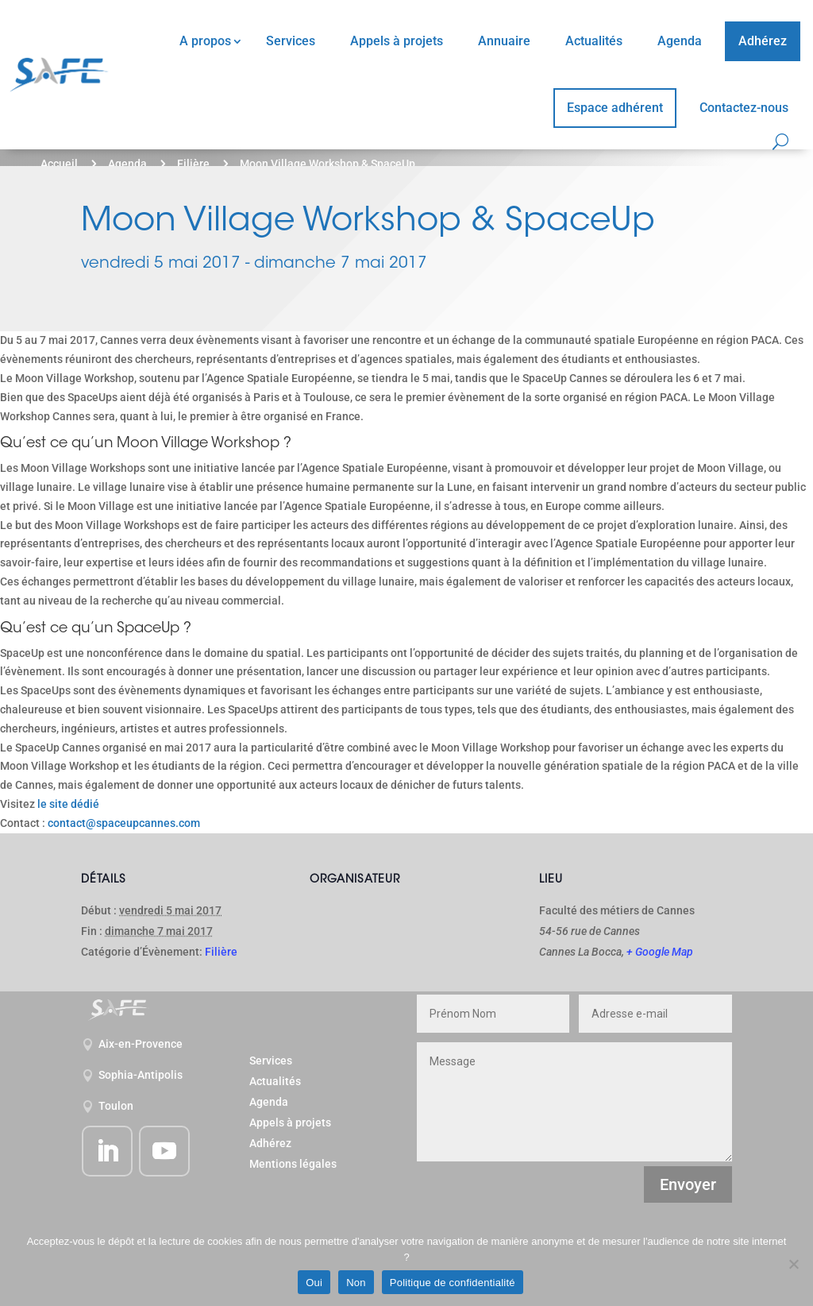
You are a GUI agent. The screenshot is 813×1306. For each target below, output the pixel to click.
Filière (193, 163)
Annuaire (504, 40)
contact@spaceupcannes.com (124, 823)
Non (356, 1283)
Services (290, 40)
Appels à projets (396, 40)
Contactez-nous (743, 107)
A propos (205, 40)
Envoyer (688, 1184)
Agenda (679, 40)
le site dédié (68, 804)
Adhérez (762, 40)
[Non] (793, 1264)
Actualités (593, 40)
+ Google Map (659, 951)
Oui (314, 1283)
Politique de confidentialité (452, 1283)
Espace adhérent (615, 107)
